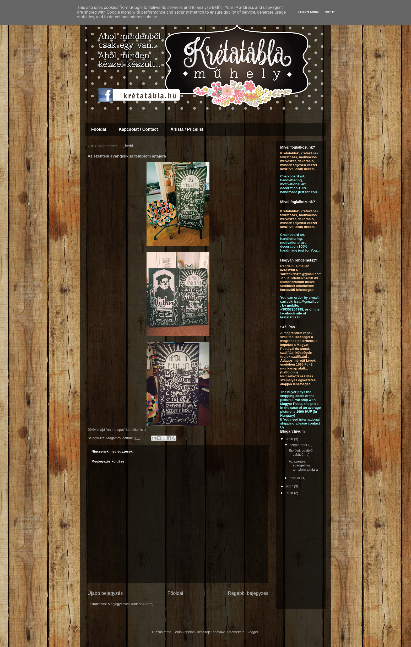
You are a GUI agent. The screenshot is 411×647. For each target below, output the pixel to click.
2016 (289, 493)
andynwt (219, 632)
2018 (289, 439)
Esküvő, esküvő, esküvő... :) (301, 453)
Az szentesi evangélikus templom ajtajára (303, 465)
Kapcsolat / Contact (138, 129)
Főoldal (98, 129)
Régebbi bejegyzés (248, 593)
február (295, 478)
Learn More (308, 12)
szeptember (299, 445)
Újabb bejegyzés (105, 593)
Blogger (252, 632)
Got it (330, 12)
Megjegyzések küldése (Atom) (130, 604)
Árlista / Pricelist (186, 129)
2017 (289, 486)
